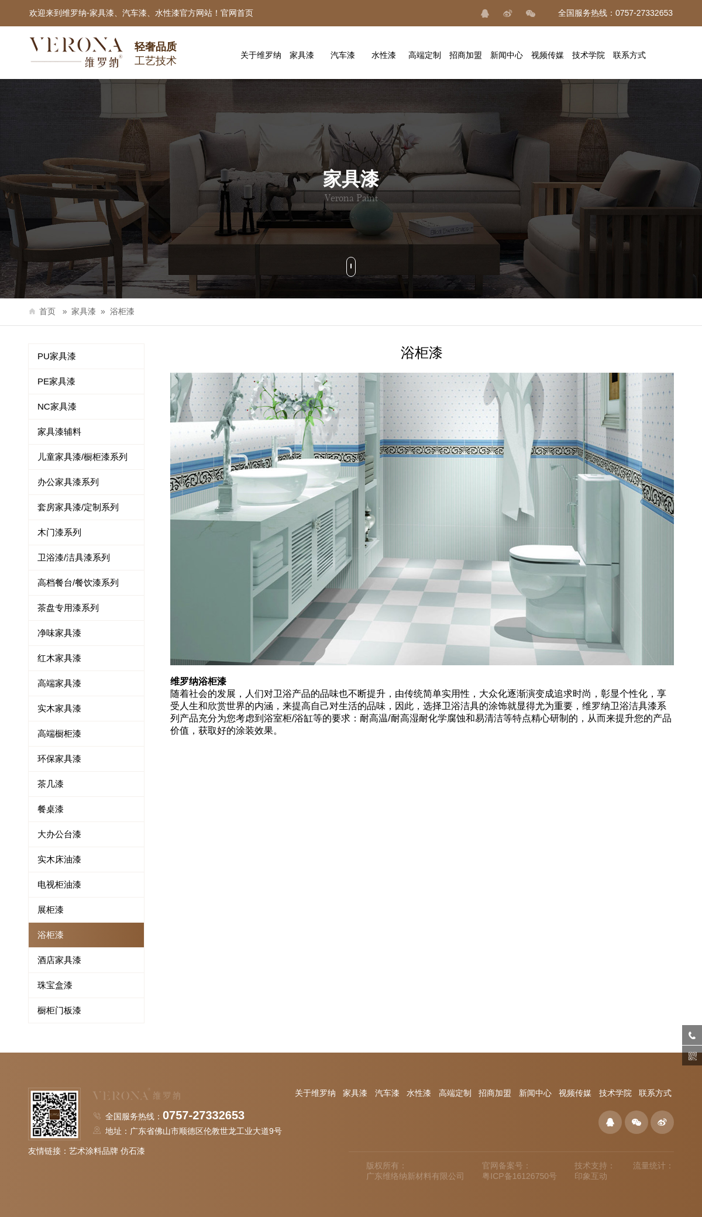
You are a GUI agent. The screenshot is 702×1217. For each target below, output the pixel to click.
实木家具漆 (59, 708)
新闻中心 (535, 1093)
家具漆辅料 (59, 431)
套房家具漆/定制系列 (78, 507)
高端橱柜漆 (59, 733)
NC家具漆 (57, 406)
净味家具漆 (59, 633)
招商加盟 (495, 1093)
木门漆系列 (59, 532)
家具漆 (83, 311)
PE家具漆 (56, 381)
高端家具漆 (59, 683)
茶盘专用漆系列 (68, 608)
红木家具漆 (59, 658)
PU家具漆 (56, 356)
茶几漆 (50, 784)
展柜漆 (50, 910)
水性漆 (419, 1093)
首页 (42, 311)
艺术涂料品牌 (93, 1151)
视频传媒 (575, 1093)
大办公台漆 (59, 834)
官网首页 (237, 13)
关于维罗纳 (315, 1093)
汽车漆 (387, 1093)
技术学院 (615, 1093)
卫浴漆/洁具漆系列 (73, 557)
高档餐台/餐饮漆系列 (78, 582)
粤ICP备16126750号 (519, 1176)
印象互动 (590, 1176)
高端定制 (455, 1093)
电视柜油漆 (59, 884)
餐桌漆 (50, 809)
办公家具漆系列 (68, 482)
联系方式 (655, 1093)
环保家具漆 (59, 759)
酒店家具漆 (59, 960)
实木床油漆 (59, 859)
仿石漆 (133, 1151)
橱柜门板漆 (59, 1010)
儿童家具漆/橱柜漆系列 (82, 457)
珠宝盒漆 (55, 985)
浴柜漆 (122, 311)
